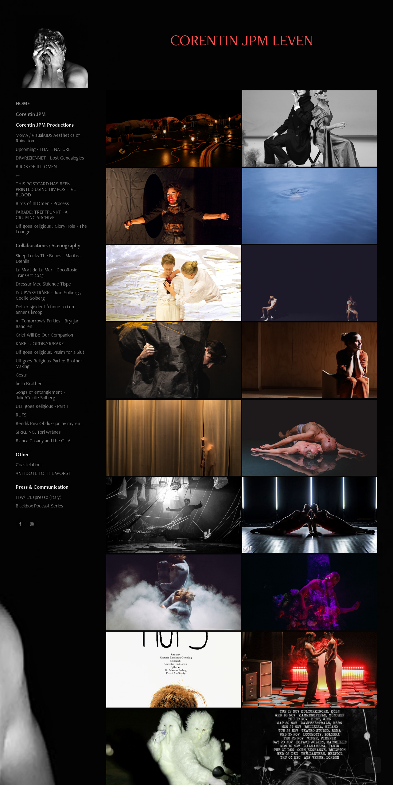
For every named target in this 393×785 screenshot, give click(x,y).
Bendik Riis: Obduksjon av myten (48, 423)
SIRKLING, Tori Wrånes (38, 432)
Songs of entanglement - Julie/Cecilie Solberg (40, 395)
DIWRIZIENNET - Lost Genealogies (50, 158)
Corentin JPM (31, 114)
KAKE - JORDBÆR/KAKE (40, 343)
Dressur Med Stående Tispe (43, 284)
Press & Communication (42, 486)
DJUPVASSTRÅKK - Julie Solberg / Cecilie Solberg (49, 295)
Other (22, 454)
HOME (23, 103)
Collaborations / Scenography (48, 245)
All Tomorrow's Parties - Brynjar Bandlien (47, 323)
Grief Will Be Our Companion (44, 335)
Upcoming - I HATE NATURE (43, 149)
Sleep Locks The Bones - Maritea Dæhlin (48, 258)
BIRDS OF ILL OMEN (36, 166)
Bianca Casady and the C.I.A (43, 440)
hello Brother (29, 383)
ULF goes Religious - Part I (42, 406)
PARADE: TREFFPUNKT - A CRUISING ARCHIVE (41, 215)
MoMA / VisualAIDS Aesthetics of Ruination (48, 138)
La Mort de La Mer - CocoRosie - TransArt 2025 (48, 272)
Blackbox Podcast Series (39, 506)
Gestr (21, 375)
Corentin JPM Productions (45, 124)
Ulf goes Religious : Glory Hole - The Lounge (51, 229)
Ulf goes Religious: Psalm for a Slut (50, 352)
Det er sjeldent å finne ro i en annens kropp (45, 309)
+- (18, 175)
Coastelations (29, 464)
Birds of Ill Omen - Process (42, 203)
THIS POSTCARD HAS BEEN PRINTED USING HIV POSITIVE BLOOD (46, 189)
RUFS (21, 415)
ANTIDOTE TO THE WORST (43, 473)
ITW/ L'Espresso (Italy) (38, 497)
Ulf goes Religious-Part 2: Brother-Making (50, 363)
